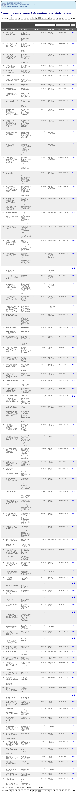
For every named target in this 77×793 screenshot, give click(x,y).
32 (36, 18)
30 (30, 18)
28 (25, 18)
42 (66, 18)
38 (54, 18)
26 (19, 18)
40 (60, 18)
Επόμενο (73, 18)
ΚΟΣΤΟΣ (43, 29)
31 (33, 18)
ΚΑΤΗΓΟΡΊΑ (36, 29)
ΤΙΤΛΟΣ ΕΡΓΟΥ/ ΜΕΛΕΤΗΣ (12, 29)
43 (68, 18)
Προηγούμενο (5, 18)
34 (42, 18)
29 (27, 18)
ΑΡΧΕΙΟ (74, 29)
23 (10, 18)
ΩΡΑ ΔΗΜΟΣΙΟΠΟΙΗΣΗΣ (64, 29)
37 (51, 18)
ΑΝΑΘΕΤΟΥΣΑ (51, 29)
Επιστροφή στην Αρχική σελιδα (34, 787)
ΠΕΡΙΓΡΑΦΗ (24, 29)
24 (13, 18)
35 (45, 18)
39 (57, 18)
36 (48, 18)
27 (22, 18)
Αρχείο (73, 32)
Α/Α (3, 29)
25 (16, 18)
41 (63, 18)
